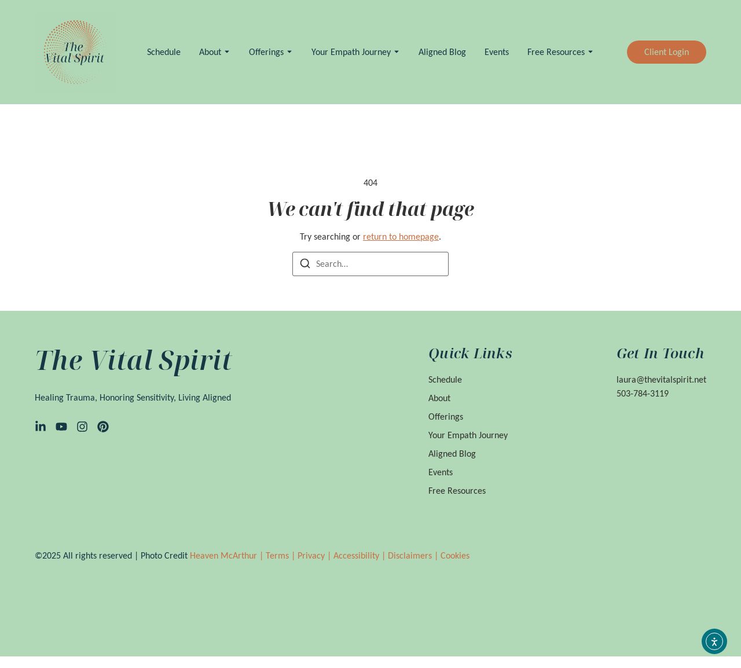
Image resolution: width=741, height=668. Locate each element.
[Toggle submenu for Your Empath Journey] (395, 51)
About (210, 51)
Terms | (282, 555)
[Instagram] (82, 426)
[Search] (305, 265)
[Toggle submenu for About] (225, 51)
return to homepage (401, 236)
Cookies (455, 555)
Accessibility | (360, 555)
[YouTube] (61, 426)
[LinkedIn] (40, 426)
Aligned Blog (442, 51)
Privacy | (315, 555)
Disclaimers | (414, 555)
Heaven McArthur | (228, 555)
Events (497, 51)
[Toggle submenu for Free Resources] (589, 51)
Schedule (164, 51)
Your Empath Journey (351, 51)
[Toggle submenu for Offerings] (288, 51)
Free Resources (556, 51)
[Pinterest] (103, 426)
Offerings (266, 51)
